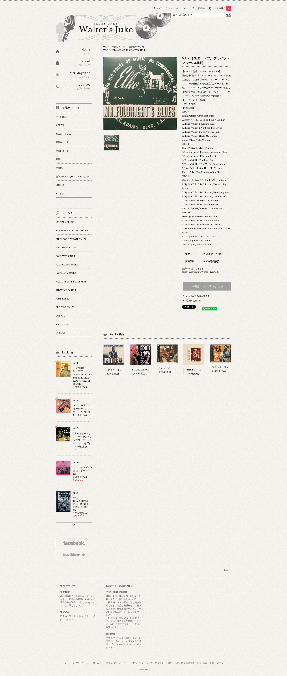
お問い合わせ (97, 663)
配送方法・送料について (167, 663)
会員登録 (200, 8)
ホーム (67, 663)
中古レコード (118, 47)
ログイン (184, 8)
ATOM (220, 663)
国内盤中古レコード (138, 47)
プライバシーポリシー (117, 663)
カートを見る (221, 8)
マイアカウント (164, 8)
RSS (212, 663)
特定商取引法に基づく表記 (194, 663)
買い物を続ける (193, 300)
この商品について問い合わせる (206, 286)
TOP (105, 47)
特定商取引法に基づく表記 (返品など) (200, 271)
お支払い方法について (141, 663)
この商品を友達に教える (198, 295)
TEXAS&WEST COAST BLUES (128, 50)
